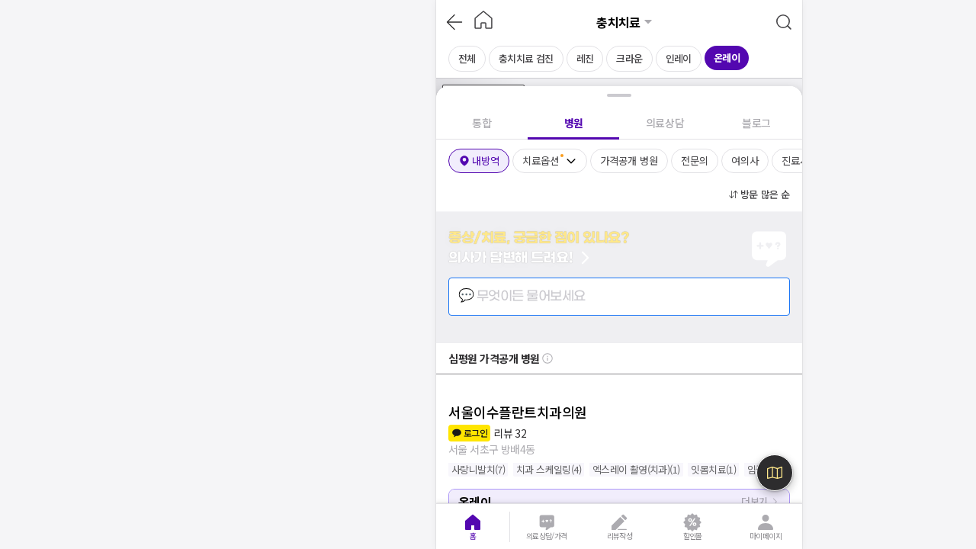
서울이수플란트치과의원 (517, 412)
